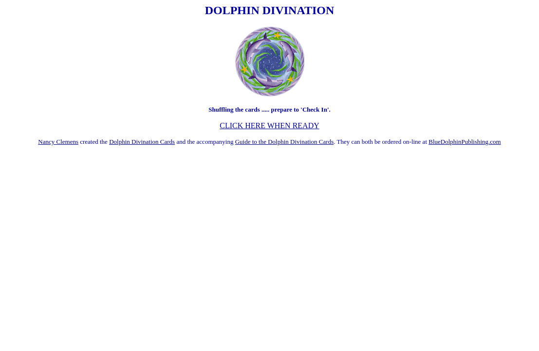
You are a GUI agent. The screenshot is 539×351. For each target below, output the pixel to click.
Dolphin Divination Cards (142, 141)
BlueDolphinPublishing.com (464, 141)
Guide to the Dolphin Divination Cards (284, 141)
